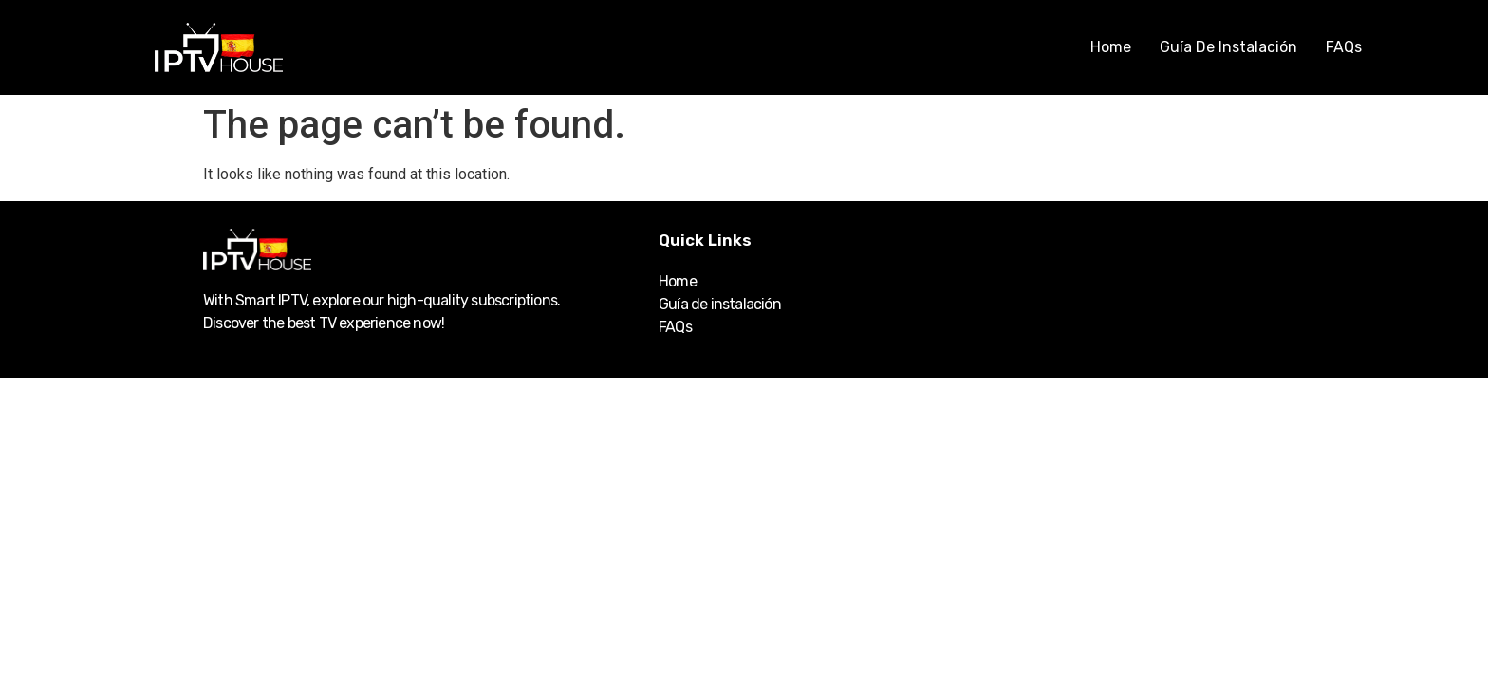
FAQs (1344, 47)
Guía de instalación (1228, 47)
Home (1110, 47)
